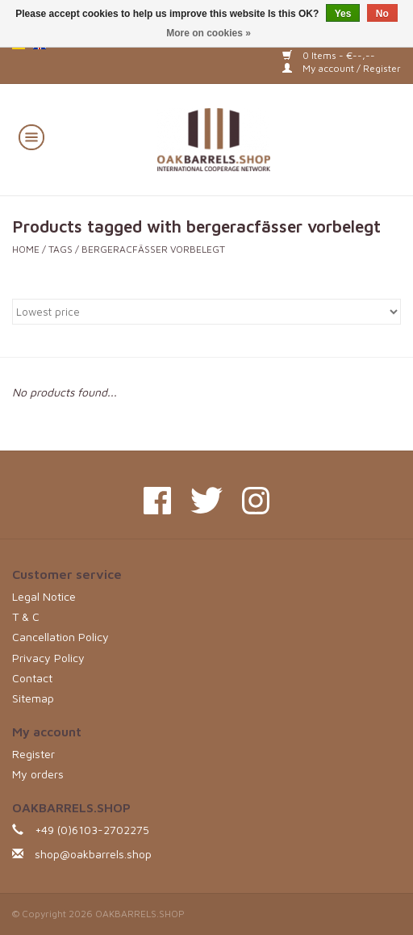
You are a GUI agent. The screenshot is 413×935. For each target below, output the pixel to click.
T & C (26, 616)
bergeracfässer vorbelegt (153, 249)
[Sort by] (206, 312)
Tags (60, 249)
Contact (32, 678)
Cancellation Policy (60, 637)
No (382, 13)
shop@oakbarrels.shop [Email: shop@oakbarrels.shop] (93, 854)
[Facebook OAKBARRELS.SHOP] (157, 500)
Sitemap (33, 698)
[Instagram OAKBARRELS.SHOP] (255, 500)
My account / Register (341, 68)
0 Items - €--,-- (328, 55)
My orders (38, 774)
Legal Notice (44, 596)
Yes (343, 13)
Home (26, 249)
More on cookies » (208, 33)
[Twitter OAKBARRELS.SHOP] (206, 500)
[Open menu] (31, 136)
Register (33, 754)
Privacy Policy (48, 658)
